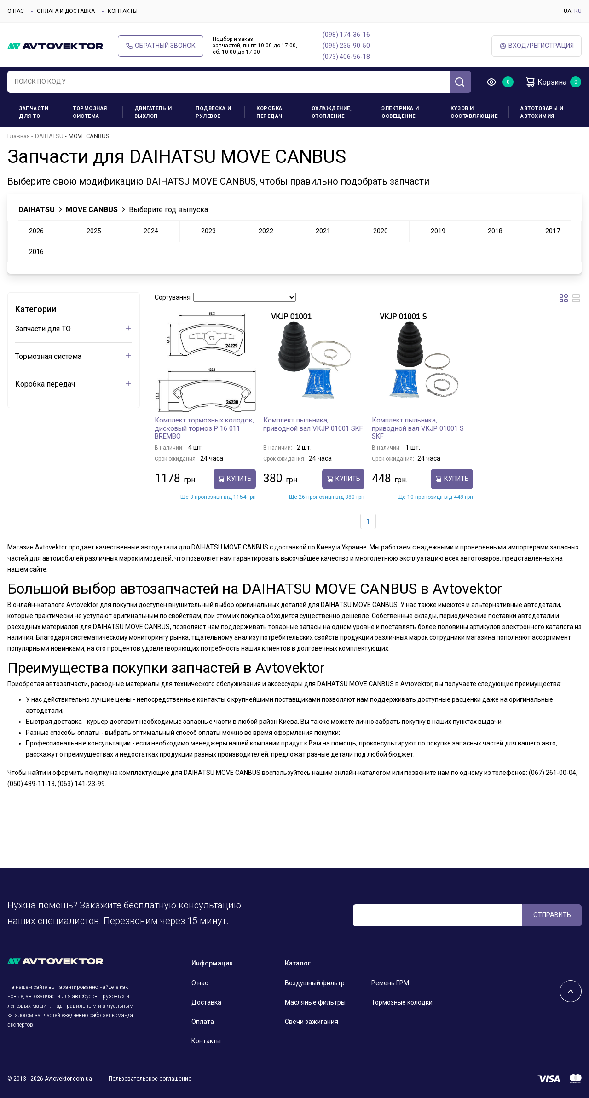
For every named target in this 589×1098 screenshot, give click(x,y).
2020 (380, 231)
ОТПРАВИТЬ (552, 915)
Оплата (202, 1021)
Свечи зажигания (311, 1021)
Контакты (123, 11)
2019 (438, 231)
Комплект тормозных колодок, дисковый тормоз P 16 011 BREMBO (204, 428)
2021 (323, 231)
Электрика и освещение (400, 112)
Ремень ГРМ (390, 983)
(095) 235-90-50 (346, 45)
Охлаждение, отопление (332, 112)
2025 (94, 231)
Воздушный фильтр (315, 983)
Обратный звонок (161, 46)
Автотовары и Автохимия (541, 112)
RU (578, 11)
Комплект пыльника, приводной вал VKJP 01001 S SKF (418, 428)
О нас (15, 11)
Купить (235, 479)
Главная (18, 136)
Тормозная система (90, 112)
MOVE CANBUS (92, 209)
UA (567, 11)
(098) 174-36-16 (346, 34)
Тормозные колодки (402, 1002)
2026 (36, 231)
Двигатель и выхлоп (153, 112)
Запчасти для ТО (33, 112)
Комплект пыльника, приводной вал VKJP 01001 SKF (313, 424)
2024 (151, 231)
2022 (266, 231)
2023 (208, 231)
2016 (36, 251)
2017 (552, 231)
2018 (495, 231)
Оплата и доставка (66, 11)
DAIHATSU (49, 136)
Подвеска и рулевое (213, 112)
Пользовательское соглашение (150, 1078)
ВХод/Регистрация (536, 46)
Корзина (545, 81)
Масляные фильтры (315, 1002)
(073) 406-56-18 (346, 56)
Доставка (206, 1002)
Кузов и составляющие (473, 112)
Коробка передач (269, 112)
